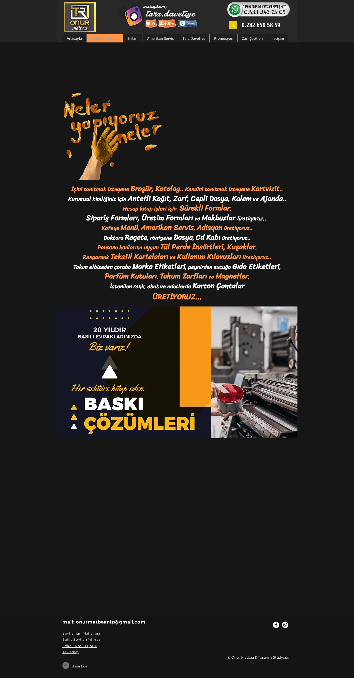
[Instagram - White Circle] (285, 625)
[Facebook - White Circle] (276, 625)
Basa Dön (80, 666)
